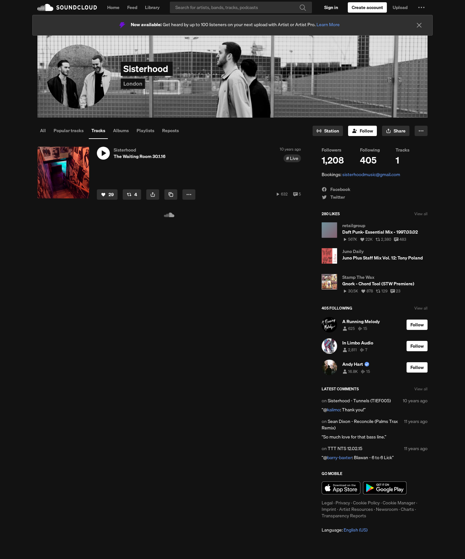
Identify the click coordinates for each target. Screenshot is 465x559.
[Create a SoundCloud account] (367, 7)
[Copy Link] (170, 194)
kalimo (333, 409)
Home (113, 7)
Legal (327, 502)
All (43, 130)
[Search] (241, 7)
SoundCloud (67, 7)
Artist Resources (356, 509)
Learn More (328, 24)
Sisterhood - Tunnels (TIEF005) (359, 400)
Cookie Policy (366, 502)
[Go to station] (328, 131)
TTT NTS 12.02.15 (345, 448)
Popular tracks (69, 130)
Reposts (170, 130)
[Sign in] (331, 7)
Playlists (145, 130)
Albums (121, 130)
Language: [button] (344, 529)
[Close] (419, 25)
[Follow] (362, 131)
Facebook (336, 189)
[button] (421, 7)
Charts (407, 509)
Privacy (343, 502)
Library (152, 7)
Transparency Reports (344, 515)
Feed (132, 7)
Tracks (98, 130)
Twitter (333, 197)
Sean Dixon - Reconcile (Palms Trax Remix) (360, 424)
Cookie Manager (399, 502)
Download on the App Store (341, 487)
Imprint (329, 509)
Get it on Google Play (385, 487)
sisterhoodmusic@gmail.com (371, 174)
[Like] (107, 194)
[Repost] (132, 194)
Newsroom (387, 509)
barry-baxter (339, 457)
